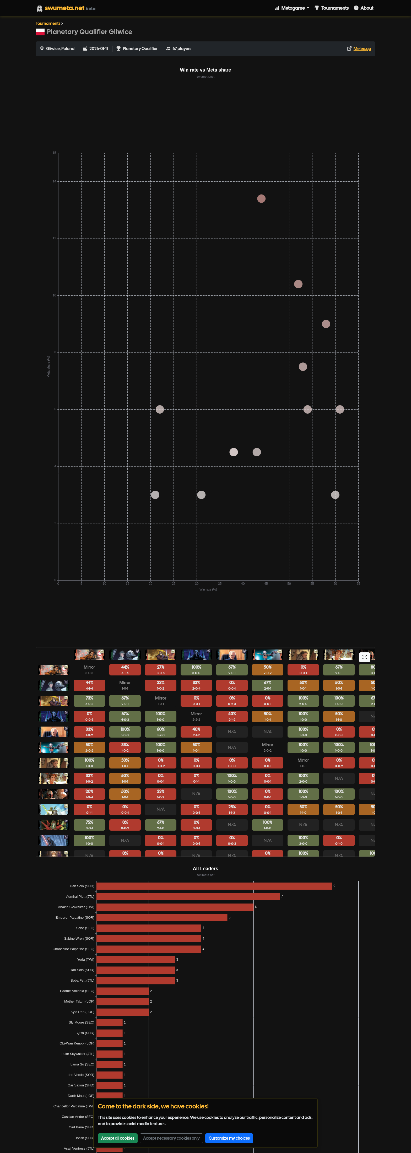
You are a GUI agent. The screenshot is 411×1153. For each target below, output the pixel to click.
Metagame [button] (290, 8)
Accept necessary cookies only (171, 1138)
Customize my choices (229, 1138)
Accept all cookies (117, 1138)
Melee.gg (362, 48)
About (363, 8)
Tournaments (332, 8)
